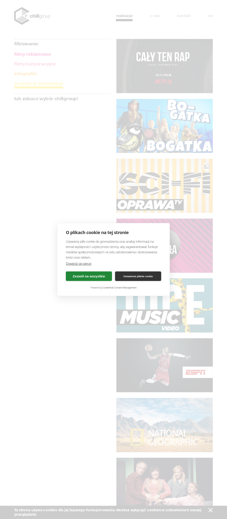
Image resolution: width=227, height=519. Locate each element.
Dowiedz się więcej (78, 263)
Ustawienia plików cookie (138, 276)
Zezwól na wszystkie (89, 276)
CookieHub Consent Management (119, 287)
